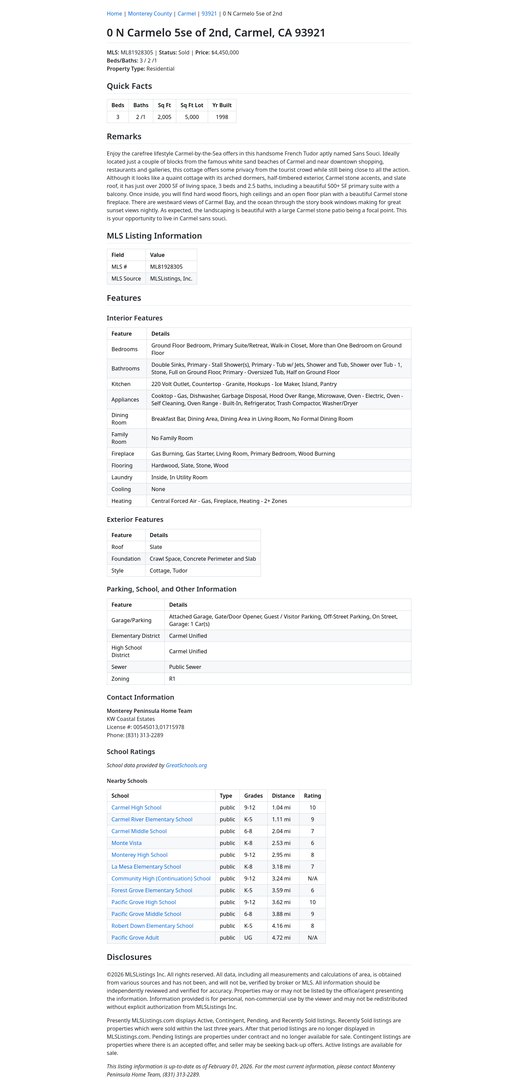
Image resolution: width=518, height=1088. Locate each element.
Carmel (187, 13)
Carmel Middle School (139, 831)
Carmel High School (137, 807)
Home (114, 13)
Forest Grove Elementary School (152, 890)
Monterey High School (140, 855)
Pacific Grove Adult (135, 937)
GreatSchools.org (186, 765)
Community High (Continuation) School (161, 878)
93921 (209, 13)
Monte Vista (127, 843)
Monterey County (150, 13)
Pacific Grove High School (144, 902)
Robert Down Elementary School (153, 925)
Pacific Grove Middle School (146, 914)
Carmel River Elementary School (152, 819)
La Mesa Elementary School (146, 866)
